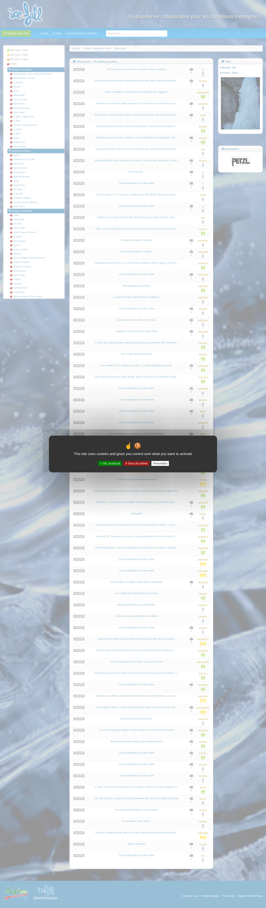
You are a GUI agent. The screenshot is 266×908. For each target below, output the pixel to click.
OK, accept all (110, 463)
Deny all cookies (136, 463)
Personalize (160, 463)
